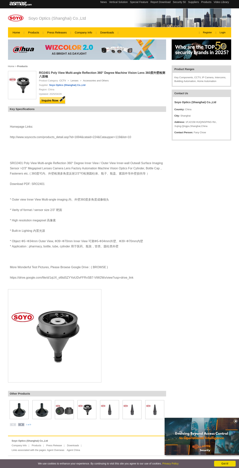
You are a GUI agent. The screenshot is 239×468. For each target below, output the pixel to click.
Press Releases (57, 32)
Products (33, 32)
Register (207, 32)
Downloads (107, 32)
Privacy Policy (170, 463)
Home (16, 32)
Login (223, 32)
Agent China (73, 450)
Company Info (83, 32)
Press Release (54, 445)
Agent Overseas (55, 450)
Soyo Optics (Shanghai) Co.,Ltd (57, 18)
